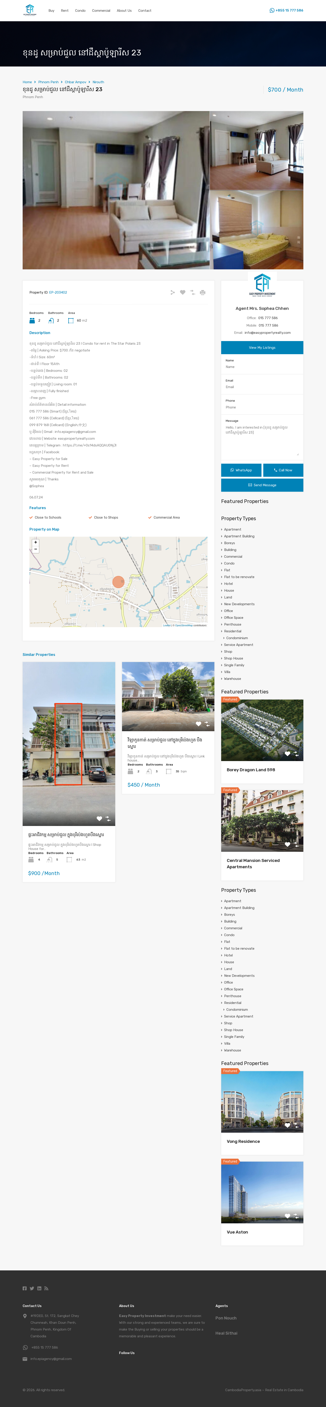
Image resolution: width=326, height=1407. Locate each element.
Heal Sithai (226, 1333)
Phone (230, 400)
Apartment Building (239, 536)
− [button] (35, 549)
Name (230, 360)
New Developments (239, 604)
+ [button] (35, 542)
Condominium (237, 638)
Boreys (229, 543)
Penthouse (232, 624)
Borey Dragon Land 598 (251, 769)
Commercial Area (167, 517)
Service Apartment (238, 645)
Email (229, 380)
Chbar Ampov (75, 82)
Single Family (234, 665)
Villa (227, 672)
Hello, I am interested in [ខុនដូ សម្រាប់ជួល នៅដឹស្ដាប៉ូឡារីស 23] (262, 440)
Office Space (233, 618)
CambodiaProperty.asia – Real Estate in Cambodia (264, 1390)
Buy (51, 11)
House (229, 590)
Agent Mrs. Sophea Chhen (262, 308)
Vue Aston (237, 1232)
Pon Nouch (226, 1318)
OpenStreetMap (184, 625)
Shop (228, 652)
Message (232, 420)
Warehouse (232, 679)
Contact (144, 11)
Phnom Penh (48, 82)
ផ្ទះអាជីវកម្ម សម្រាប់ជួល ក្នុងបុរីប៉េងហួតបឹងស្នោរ (66, 834)
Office (228, 611)
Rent (65, 11)
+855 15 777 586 (289, 10)
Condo (80, 11)
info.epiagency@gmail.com (51, 1359)
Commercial (101, 11)
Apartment (232, 529)
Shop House (233, 658)
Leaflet (167, 625)
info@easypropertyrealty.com (268, 333)
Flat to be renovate (239, 577)
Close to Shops (106, 517)
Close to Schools (48, 517)
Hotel (228, 584)
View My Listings (262, 348)
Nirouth (98, 82)
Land (228, 597)
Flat (227, 570)
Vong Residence (243, 1141)
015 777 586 (268, 318)
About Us (124, 11)
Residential (232, 631)
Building (230, 550)
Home (27, 82)
